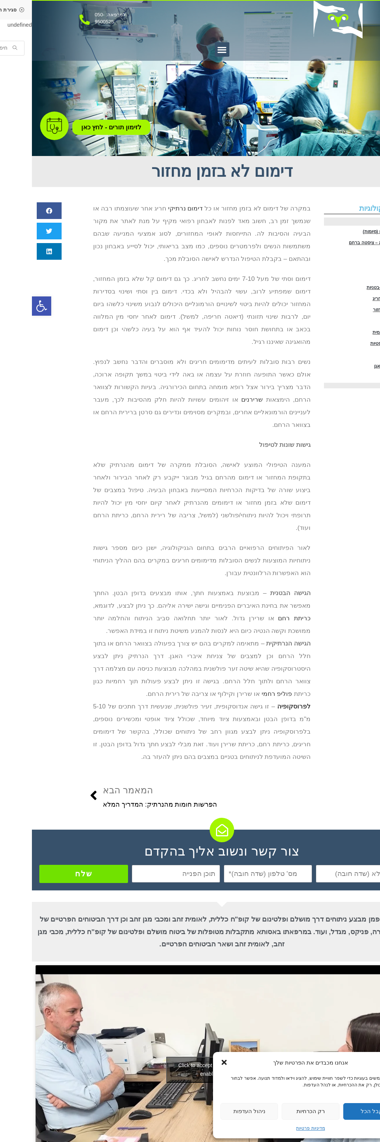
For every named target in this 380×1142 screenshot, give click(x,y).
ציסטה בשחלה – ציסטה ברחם (351, 247)
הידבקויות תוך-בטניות (358, 307)
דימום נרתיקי (153, 208)
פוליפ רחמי (364, 351)
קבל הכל (340, 1111)
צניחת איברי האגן (360, 410)
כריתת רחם (262, 618)
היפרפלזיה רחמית (359, 366)
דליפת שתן (364, 425)
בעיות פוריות (363, 292)
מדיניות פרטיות (278, 1128)
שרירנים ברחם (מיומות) (356, 233)
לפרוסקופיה (262, 706)
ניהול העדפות (217, 1111)
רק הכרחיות (279, 1111)
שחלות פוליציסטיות (359, 381)
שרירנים (220, 399)
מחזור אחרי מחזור (359, 336)
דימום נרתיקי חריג (359, 321)
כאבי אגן (366, 277)
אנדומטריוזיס (363, 262)
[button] (192, 1062)
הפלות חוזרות (362, 396)
